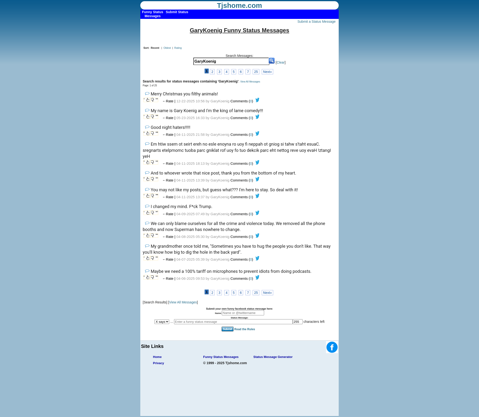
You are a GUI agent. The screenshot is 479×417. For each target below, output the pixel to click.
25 (256, 72)
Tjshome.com (239, 5)
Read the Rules (244, 329)
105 (157, 178)
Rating (178, 47)
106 (157, 195)
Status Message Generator (273, 357)
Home (157, 357)
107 (157, 212)
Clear (280, 62)
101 (157, 234)
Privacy (158, 363)
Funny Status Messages (221, 357)
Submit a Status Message (316, 21)
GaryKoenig (220, 101)
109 (157, 115)
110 (157, 99)
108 (157, 132)
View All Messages (250, 81)
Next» (267, 72)
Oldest (167, 47)
